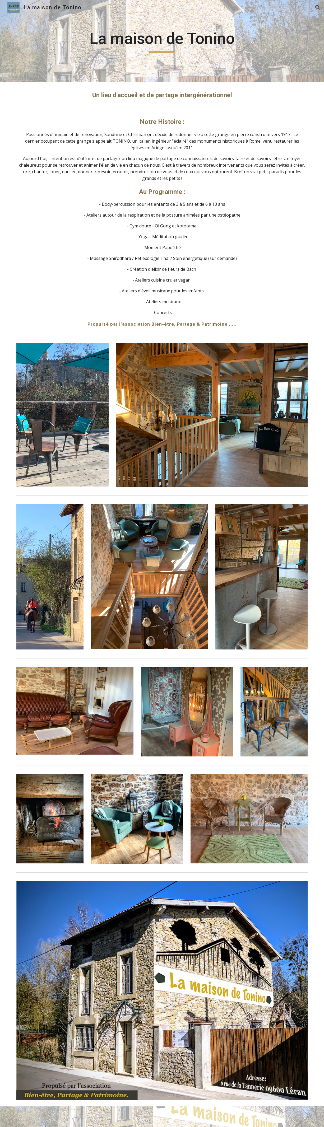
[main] (162, 40)
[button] (317, 7)
